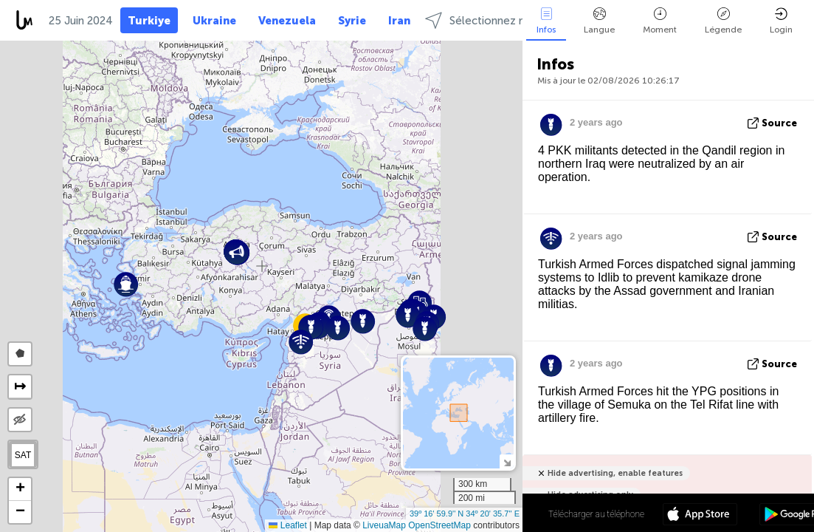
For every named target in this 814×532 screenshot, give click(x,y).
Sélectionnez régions (490, 20)
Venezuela (287, 20)
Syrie (352, 20)
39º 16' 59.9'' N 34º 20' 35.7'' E (465, 513)
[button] (407, 315)
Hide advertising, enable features (615, 473)
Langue (599, 21)
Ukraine (214, 20)
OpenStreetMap (439, 525)
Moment (660, 21)
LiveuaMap (384, 525)
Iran (399, 20)
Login (781, 21)
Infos (546, 21)
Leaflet (287, 525)
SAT (23, 455)
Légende (723, 21)
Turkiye (149, 20)
